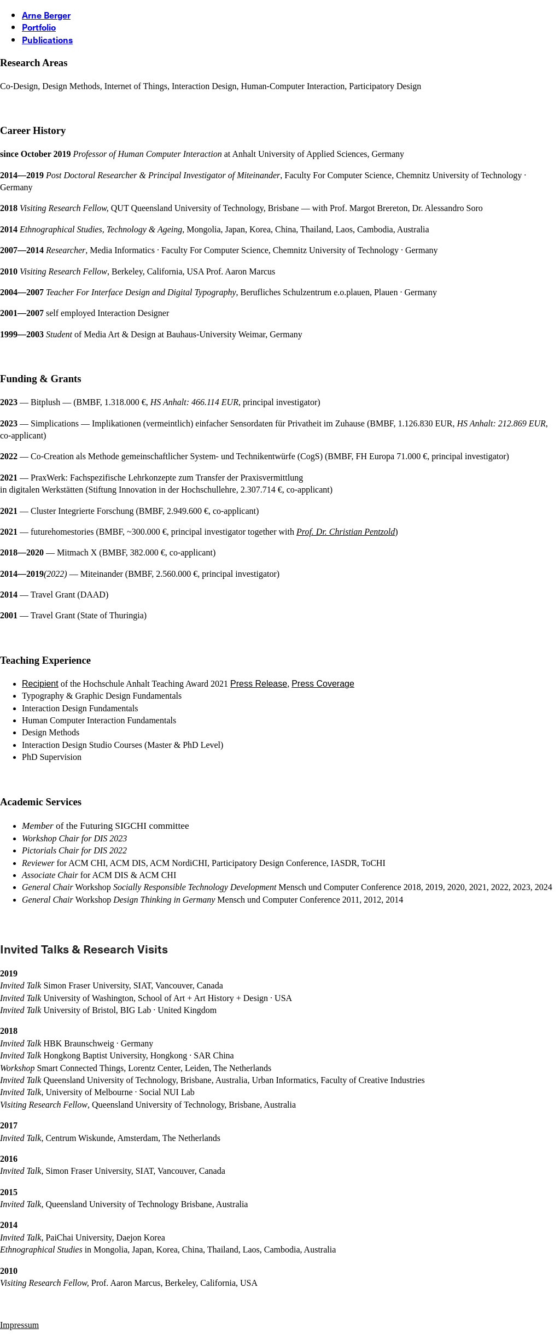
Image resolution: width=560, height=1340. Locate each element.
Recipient (40, 683)
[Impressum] (19, 1325)
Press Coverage (322, 683)
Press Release (258, 683)
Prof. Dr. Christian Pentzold (345, 531)
